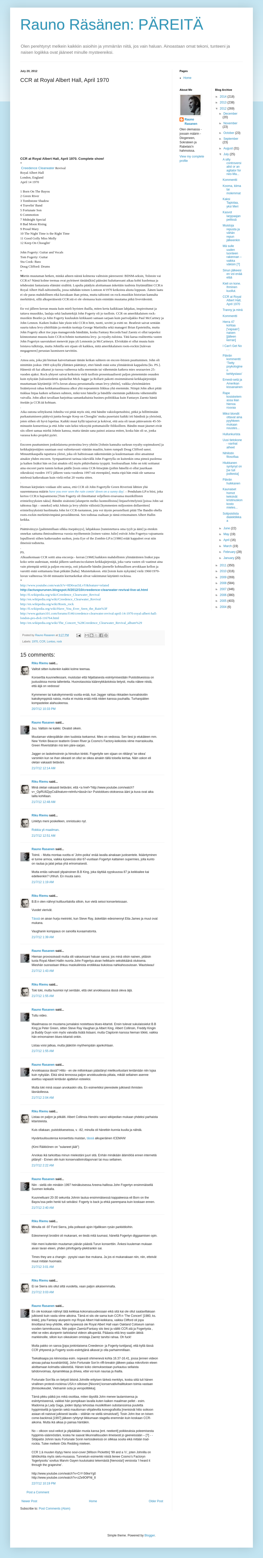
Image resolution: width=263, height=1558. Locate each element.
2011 (223, 565)
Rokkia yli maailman (45, 830)
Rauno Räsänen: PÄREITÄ (111, 24)
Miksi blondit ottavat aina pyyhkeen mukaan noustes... (232, 421)
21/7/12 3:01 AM (43, 1267)
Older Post (156, 1501)
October (229, 133)
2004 (223, 607)
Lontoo (51, 641)
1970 (35, 641)
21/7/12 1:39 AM (43, 937)
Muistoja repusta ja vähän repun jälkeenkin (231, 233)
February (229, 552)
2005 (223, 601)
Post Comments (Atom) (54, 1508)
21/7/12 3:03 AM (43, 1292)
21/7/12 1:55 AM (43, 996)
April (226, 540)
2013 (223, 102)
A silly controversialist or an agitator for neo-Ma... (232, 167)
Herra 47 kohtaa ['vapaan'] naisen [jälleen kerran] (231, 331)
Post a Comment (38, 1492)
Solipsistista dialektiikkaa (232, 517)
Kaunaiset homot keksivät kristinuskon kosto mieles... (232, 498)
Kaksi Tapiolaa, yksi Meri (230, 202)
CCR (42, 641)
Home (93, 1501)
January (229, 558)
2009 (223, 577)
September (230, 139)
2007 (223, 589)
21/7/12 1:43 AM (43, 971)
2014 (223, 96)
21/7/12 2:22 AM (43, 1165)
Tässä (36, 918)
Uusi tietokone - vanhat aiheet (232, 443)
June (227, 528)
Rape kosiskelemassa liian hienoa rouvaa (232, 400)
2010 (223, 571)
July (226, 154)
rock (59, 641)
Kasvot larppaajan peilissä (231, 216)
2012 (223, 108)
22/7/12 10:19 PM (44, 1483)
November (230, 123)
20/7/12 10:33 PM (44, 709)
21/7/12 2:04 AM (43, 1097)
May (226, 534)
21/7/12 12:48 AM (43, 802)
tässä (90, 1138)
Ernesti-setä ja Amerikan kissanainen (232, 383)
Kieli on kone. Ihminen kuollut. (232, 287)
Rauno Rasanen (43, 722)
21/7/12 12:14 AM (43, 768)
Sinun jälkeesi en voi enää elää (232, 274)
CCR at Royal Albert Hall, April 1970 (232, 300)
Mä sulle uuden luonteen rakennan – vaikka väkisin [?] (232, 255)
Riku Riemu (40, 663)
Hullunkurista (231, 434)
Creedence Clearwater (37, 168)
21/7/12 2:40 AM (43, 1208)
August (228, 148)
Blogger (149, 1535)
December (230, 113)
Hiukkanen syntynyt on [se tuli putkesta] (232, 468)
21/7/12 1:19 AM (43, 882)
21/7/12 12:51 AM (43, 835)
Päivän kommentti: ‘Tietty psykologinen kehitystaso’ (232, 365)
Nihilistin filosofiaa (230, 455)
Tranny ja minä (233, 310)
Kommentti (230, 180)
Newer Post (29, 1501)
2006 (223, 595)
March (228, 546)
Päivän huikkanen (231, 481)
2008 (223, 583)
